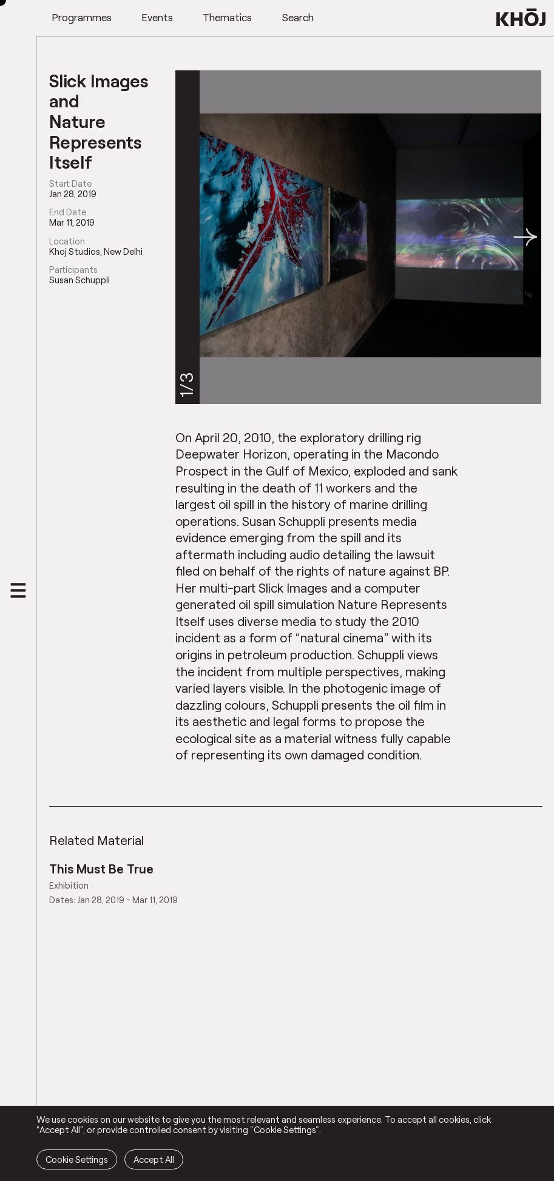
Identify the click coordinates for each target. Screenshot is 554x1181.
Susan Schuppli (79, 280)
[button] (525, 237)
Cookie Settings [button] (77, 1159)
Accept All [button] (153, 1159)
